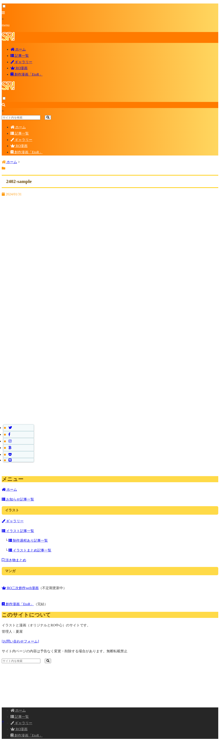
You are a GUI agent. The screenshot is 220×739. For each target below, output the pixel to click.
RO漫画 (19, 68)
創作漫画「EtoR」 (26, 74)
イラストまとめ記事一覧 (30, 550)
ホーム (18, 49)
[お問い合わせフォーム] (20, 641)
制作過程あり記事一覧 (28, 540)
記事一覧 (19, 55)
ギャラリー (21, 62)
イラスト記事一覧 (18, 531)
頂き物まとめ (14, 560)
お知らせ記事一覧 (18, 499)
